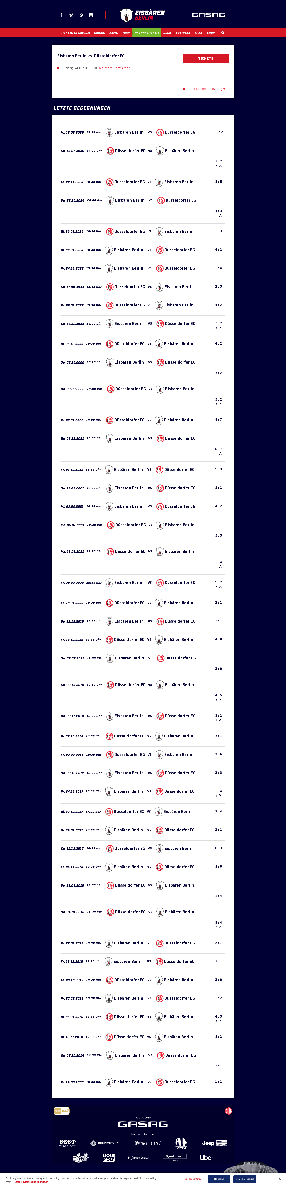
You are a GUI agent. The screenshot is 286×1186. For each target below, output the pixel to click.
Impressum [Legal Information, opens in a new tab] (42, 1182)
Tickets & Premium (75, 33)
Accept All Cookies (245, 1179)
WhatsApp (81, 15)
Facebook (61, 15)
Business (183, 33)
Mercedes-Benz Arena (114, 68)
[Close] (280, 1179)
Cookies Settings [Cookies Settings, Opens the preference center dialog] (193, 1179)
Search (222, 32)
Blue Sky (71, 15)
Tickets (206, 59)
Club (167, 33)
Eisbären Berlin (142, 15)
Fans (198, 33)
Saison (99, 33)
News (113, 33)
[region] (143, 1179)
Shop (211, 33)
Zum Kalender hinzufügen (207, 89)
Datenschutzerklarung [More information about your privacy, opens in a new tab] (25, 1182)
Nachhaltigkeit (147, 33)
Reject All (219, 1179)
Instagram (91, 15)
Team (126, 33)
